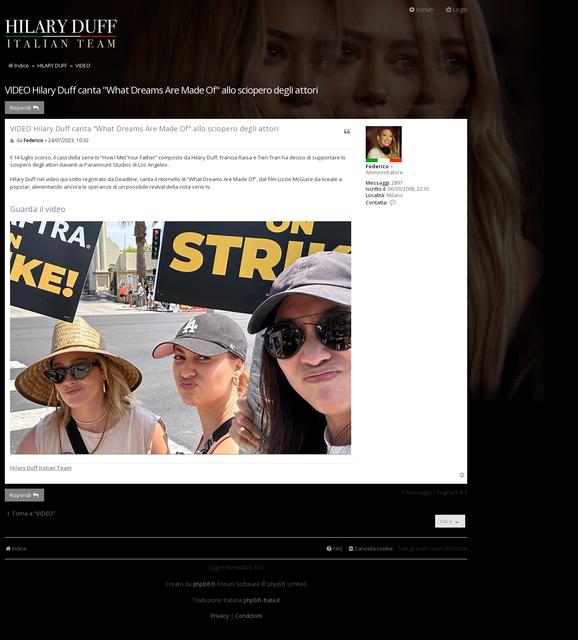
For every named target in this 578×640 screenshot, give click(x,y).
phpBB (202, 584)
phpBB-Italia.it (262, 600)
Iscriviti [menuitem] (421, 9)
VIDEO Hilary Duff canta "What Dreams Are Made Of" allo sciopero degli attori (161, 89)
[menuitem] (370, 548)
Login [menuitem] (456, 9)
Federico (377, 166)
